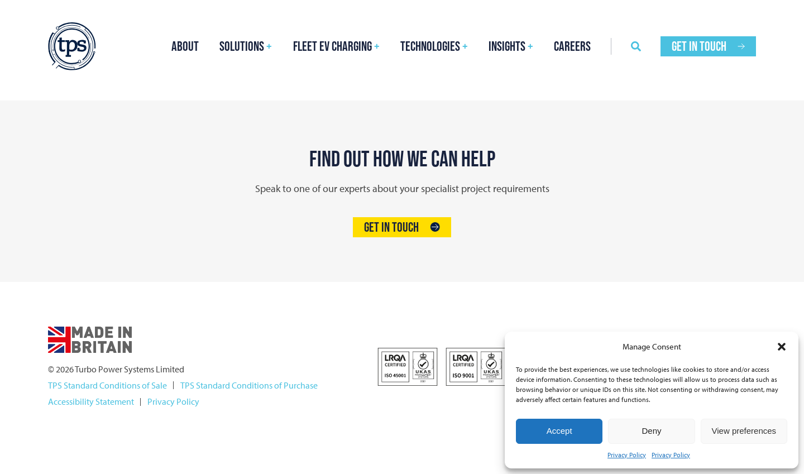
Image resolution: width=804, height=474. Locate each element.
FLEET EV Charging (332, 46)
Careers (572, 46)
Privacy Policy (626, 455)
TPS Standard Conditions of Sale (107, 385)
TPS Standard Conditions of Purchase (249, 385)
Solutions (241, 46)
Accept (559, 430)
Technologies (430, 46)
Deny (651, 430)
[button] (781, 346)
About (185, 46)
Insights (507, 46)
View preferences (744, 430)
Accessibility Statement (91, 401)
